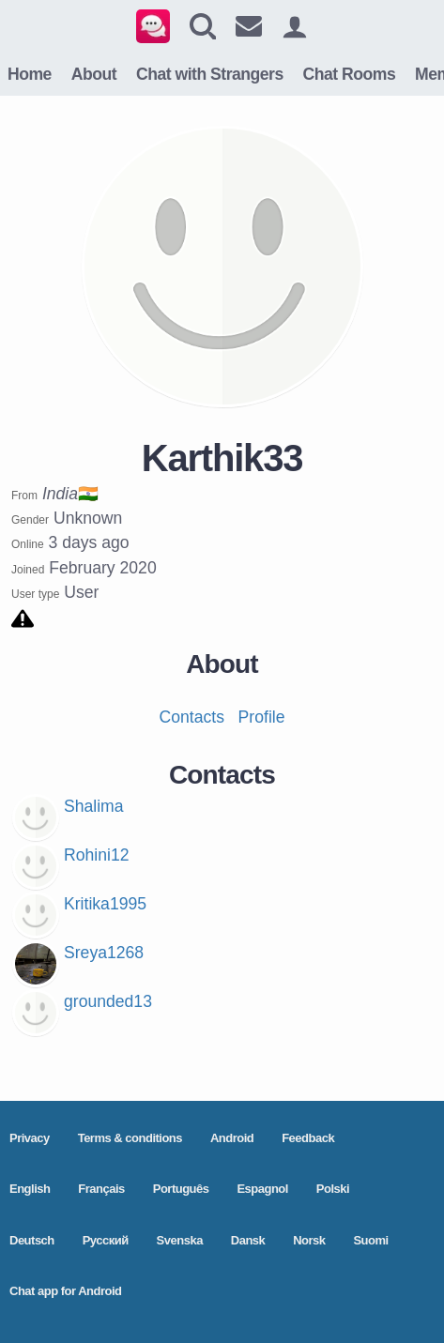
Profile (261, 717)
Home (30, 74)
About (93, 74)
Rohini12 (96, 855)
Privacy (29, 1138)
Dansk (248, 1240)
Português (181, 1189)
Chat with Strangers (209, 74)
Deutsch (31, 1240)
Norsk (309, 1240)
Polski (332, 1189)
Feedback (308, 1138)
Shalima (94, 806)
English (29, 1189)
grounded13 (108, 1001)
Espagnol (262, 1189)
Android (231, 1138)
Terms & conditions (130, 1138)
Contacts (192, 717)
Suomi (370, 1240)
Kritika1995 (105, 903)
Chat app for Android (65, 1291)
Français (101, 1189)
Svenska (180, 1240)
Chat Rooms (349, 74)
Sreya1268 (104, 952)
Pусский (106, 1240)
